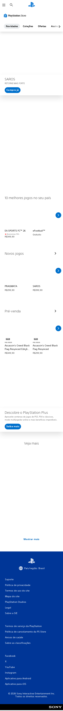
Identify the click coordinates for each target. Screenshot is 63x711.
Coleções (28, 26)
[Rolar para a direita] (58, 215)
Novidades (12, 26)
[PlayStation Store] (16, 15)
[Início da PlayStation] (31, 5)
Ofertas (42, 26)
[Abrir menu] (4, 5)
